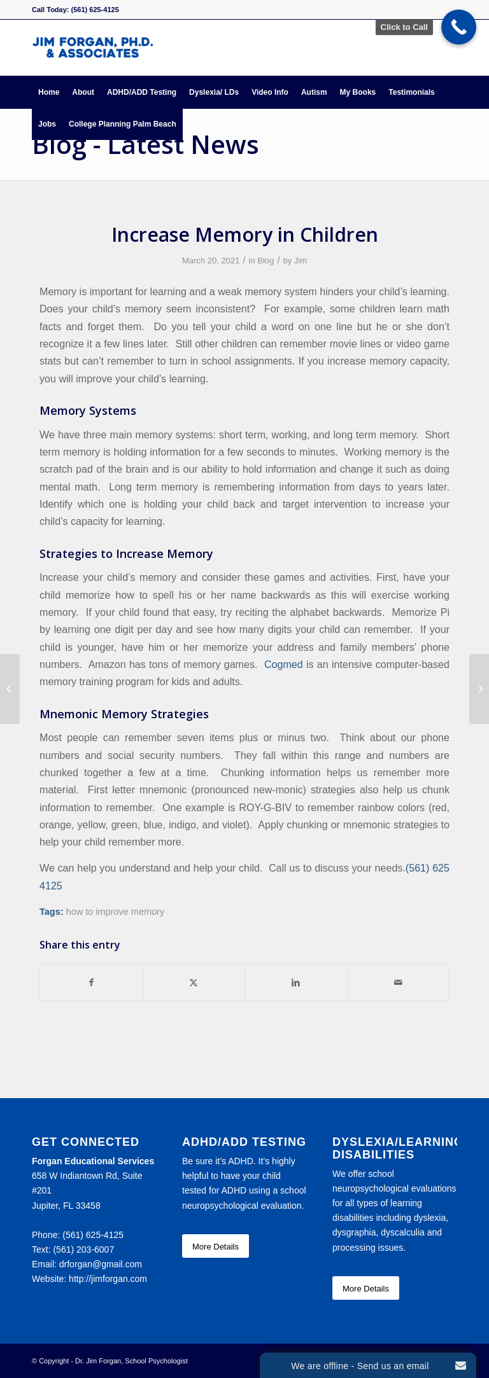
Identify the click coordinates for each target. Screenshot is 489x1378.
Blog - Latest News (145, 144)
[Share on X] (194, 982)
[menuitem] (49, 92)
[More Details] (215, 1246)
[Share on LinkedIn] (296, 982)
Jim (300, 260)
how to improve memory (115, 912)
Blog (265, 260)
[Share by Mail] (399, 982)
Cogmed (283, 664)
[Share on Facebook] (91, 982)
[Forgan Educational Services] (92, 48)
